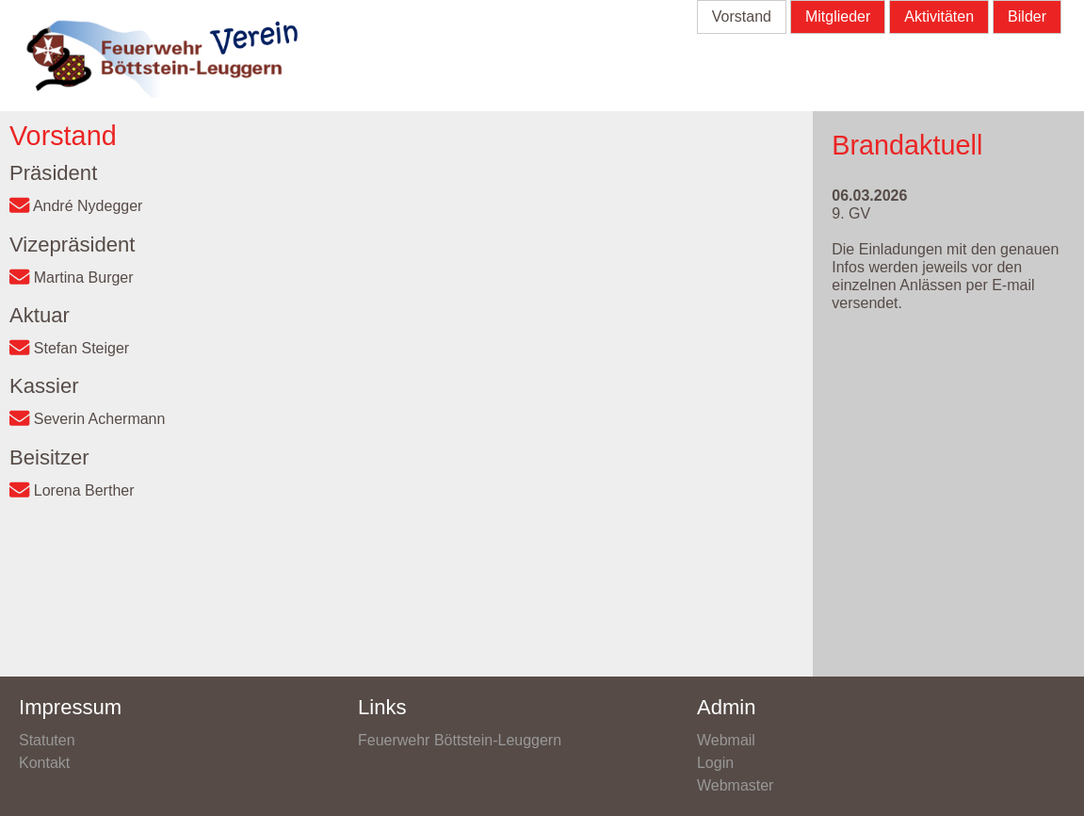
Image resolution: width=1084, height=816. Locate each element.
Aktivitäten (939, 16)
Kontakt (44, 763)
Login (715, 763)
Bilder (1027, 16)
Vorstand (741, 16)
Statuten (47, 740)
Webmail (726, 740)
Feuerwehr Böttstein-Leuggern (459, 740)
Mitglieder (837, 16)
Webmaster (735, 785)
